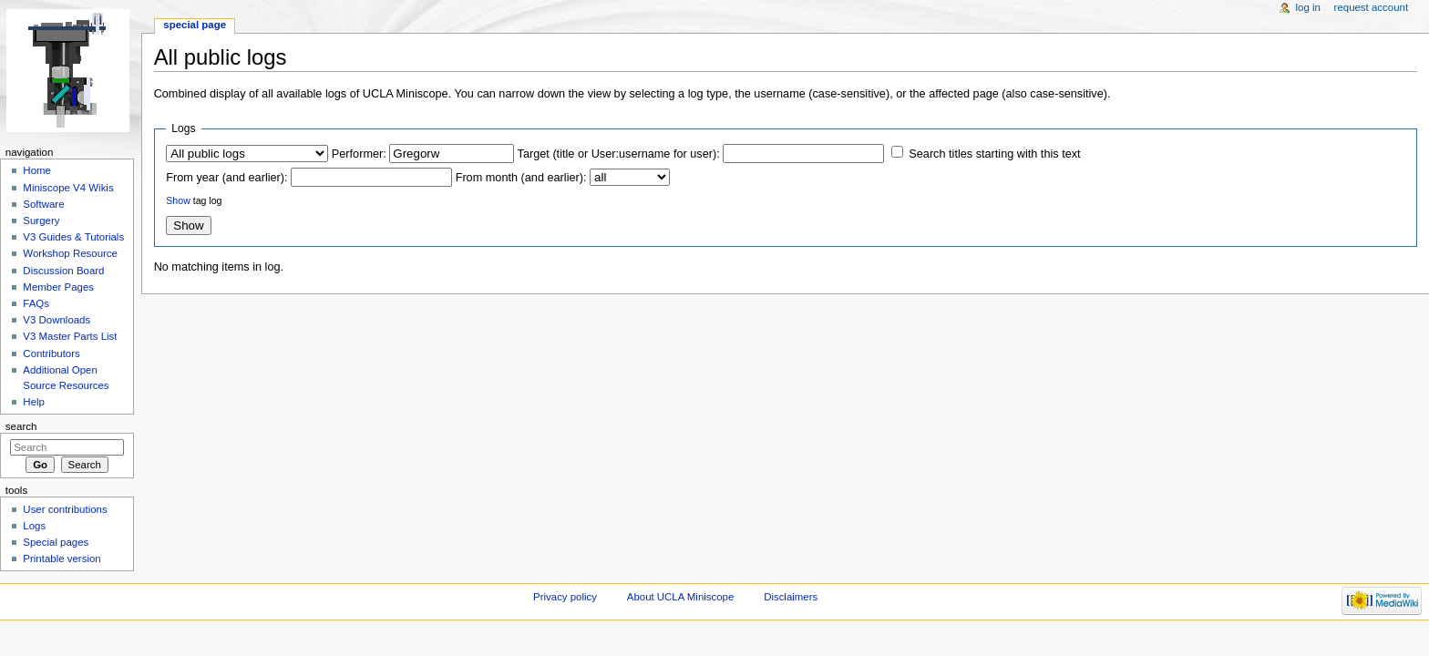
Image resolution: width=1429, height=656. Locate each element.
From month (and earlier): (521, 177)
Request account (1371, 7)
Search (21, 426)
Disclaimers (790, 596)
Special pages (55, 542)
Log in (1308, 7)
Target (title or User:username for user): (619, 154)
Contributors (51, 353)
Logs (34, 525)
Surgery (41, 220)
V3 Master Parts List (70, 336)
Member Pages (58, 287)
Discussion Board (63, 270)
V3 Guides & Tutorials (73, 236)
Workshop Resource (70, 253)
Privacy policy (565, 596)
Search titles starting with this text (994, 154)
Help (34, 401)
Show (178, 200)
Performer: (359, 154)
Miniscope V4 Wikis (68, 187)
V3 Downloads (56, 319)
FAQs (36, 303)
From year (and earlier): (226, 177)
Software (43, 204)
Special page (194, 24)
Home (37, 170)
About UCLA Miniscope (680, 596)
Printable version (61, 558)
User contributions (65, 509)
